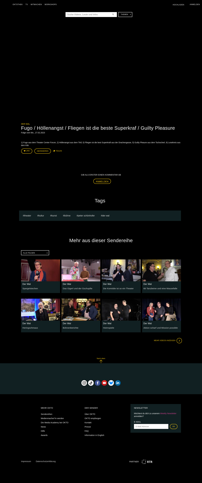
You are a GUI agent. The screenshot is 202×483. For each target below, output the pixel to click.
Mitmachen (37, 4)
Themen (126, 14)
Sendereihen (46, 413)
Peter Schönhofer (86, 215)
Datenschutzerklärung (46, 461)
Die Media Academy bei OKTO (54, 422)
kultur (41, 215)
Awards (44, 434)
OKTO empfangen (93, 418)
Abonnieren (42, 151)
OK (173, 426)
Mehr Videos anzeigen (167, 339)
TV (27, 4)
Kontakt (88, 422)
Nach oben (101, 359)
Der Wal (25, 124)
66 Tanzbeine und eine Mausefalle (159, 288)
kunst (54, 215)
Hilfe (43, 430)
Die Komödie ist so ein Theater (117, 288)
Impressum (26, 461)
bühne (67, 215)
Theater (27, 215)
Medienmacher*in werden (52, 418)
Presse (88, 426)
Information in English (94, 434)
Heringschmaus (29, 327)
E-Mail (137, 421)
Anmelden (102, 181)
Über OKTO (90, 413)
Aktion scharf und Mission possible (159, 327)
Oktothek (18, 4)
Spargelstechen (29, 288)
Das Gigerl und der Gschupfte (76, 288)
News (43, 426)
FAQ (87, 430)
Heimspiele (108, 327)
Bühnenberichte (70, 327)
